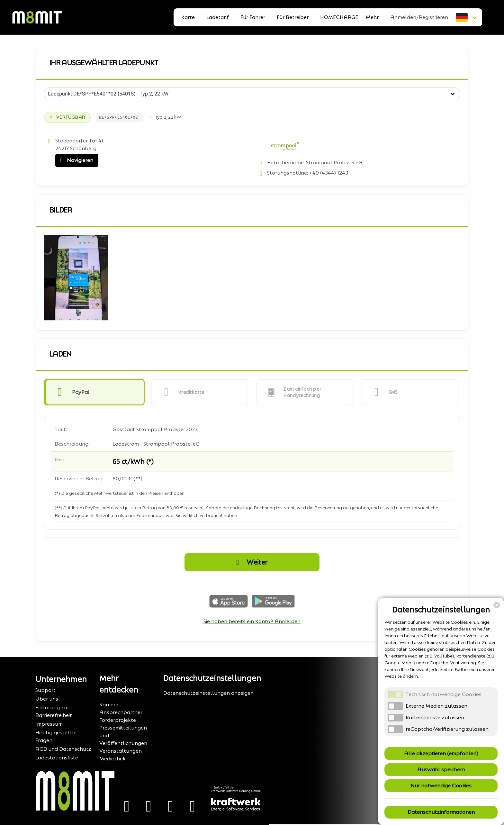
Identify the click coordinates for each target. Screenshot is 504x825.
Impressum (49, 724)
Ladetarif (217, 17)
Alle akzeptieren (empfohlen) (441, 753)
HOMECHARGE (339, 17)
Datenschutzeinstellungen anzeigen (208, 693)
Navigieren (75, 160)
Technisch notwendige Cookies (444, 694)
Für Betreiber (293, 17)
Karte (188, 17)
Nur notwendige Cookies (441, 785)
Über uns (46, 699)
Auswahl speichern (441, 769)
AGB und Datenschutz (63, 749)
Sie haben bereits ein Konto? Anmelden (252, 621)
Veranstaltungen (120, 751)
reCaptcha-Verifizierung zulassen (447, 729)
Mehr (372, 17)
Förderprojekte (117, 720)
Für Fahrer (252, 17)
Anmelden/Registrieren (419, 17)
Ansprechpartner (120, 712)
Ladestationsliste (56, 757)
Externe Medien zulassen (436, 706)
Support (45, 690)
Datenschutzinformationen (441, 812)
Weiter (250, 562)
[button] (94, 392)
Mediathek (112, 758)
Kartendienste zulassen (435, 717)
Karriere (108, 704)
